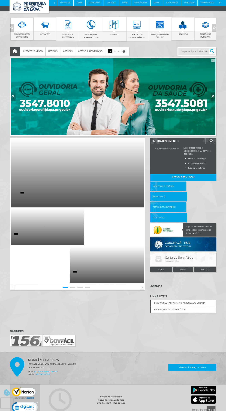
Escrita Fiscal (192, 186)
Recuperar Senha (172, 148)
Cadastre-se (160, 148)
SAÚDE (161, 248)
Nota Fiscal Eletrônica (163, 186)
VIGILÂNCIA (205, 248)
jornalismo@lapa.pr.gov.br (46, 351)
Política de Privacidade (113, 407)
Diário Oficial (192, 196)
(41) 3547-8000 (42, 354)
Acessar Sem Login (183, 177)
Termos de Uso (113, 404)
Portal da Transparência (164, 196)
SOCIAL (183, 248)
